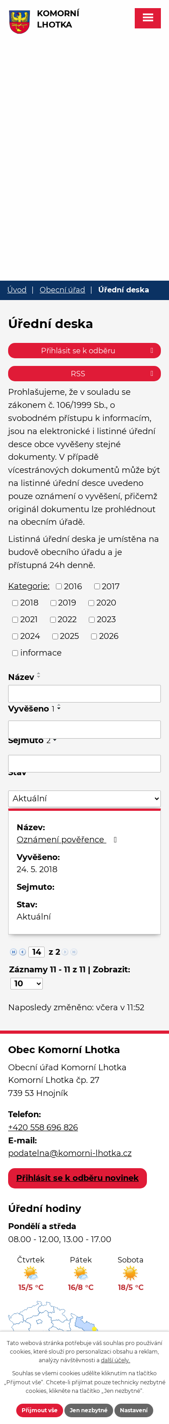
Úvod (17, 289)
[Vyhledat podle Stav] (84, 799)
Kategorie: (29, 586)
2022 (67, 619)
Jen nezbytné (89, 1410)
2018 (29, 603)
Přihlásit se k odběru (98, 350)
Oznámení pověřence (69, 840)
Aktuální (34, 917)
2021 (29, 619)
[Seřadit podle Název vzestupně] (39, 673)
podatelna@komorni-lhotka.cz (70, 1153)
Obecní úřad (62, 289)
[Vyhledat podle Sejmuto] (84, 764)
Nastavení (134, 1410)
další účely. (115, 1360)
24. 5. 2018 (37, 869)
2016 (73, 586)
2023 (106, 619)
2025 (69, 636)
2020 (106, 603)
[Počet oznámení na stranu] (26, 983)
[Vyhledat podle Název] (84, 694)
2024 (30, 636)
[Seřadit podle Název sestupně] (39, 677)
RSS (113, 373)
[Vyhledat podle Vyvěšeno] (84, 730)
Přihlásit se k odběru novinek (77, 1178)
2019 (67, 603)
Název (21, 677)
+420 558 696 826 (43, 1128)
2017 (111, 586)
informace (41, 653)
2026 (109, 636)
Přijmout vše (40, 1410)
